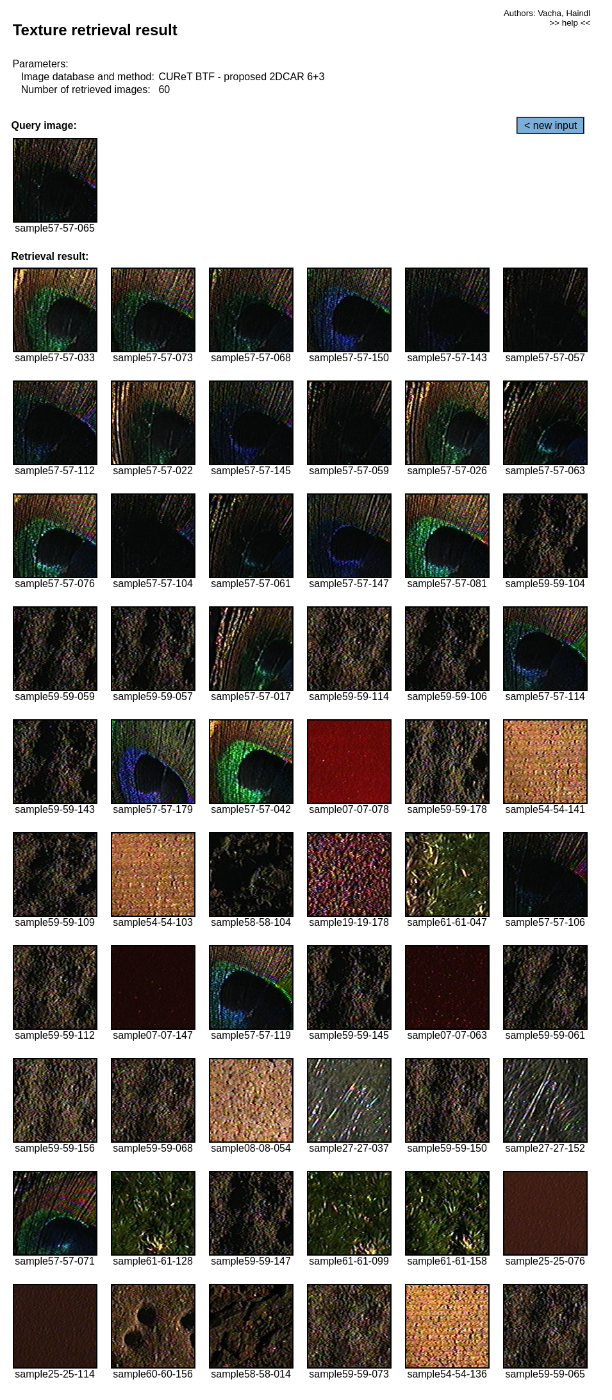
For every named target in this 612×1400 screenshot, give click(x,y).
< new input (550, 125)
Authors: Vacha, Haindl (547, 13)
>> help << (569, 23)
